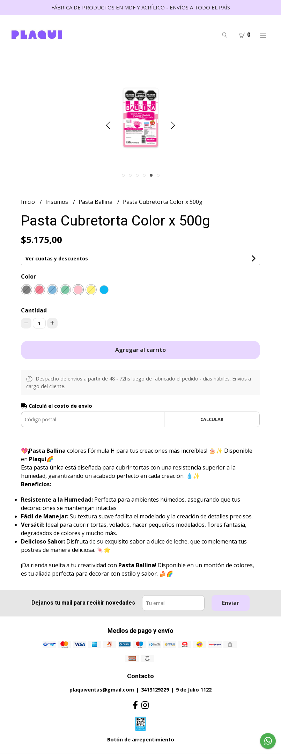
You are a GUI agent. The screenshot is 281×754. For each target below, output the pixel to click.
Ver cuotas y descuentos (56, 258)
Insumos (57, 202)
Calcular (211, 419)
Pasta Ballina (96, 202)
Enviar (230, 603)
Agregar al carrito (140, 350)
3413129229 (155, 689)
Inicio (28, 202)
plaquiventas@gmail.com (101, 689)
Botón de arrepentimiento (140, 739)
